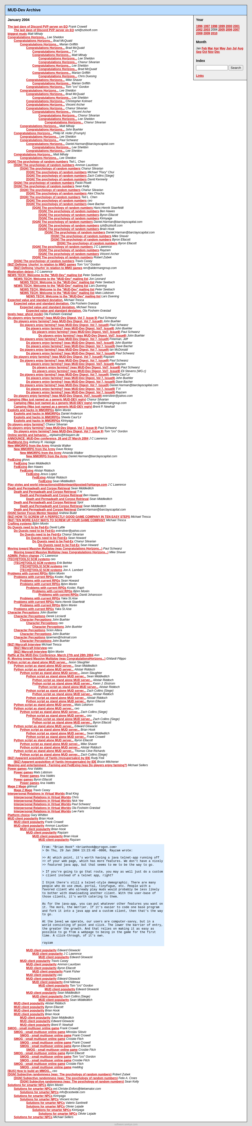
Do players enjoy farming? (26, 424)
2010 (214, 33)
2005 (221, 29)
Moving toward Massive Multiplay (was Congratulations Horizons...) (55, 548)
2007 (236, 29)
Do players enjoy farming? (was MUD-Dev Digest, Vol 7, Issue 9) (52, 318)
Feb (204, 48)
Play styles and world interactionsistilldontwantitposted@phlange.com (57, 484)
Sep (198, 52)
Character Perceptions (23, 612)
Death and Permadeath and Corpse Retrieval (39, 488)
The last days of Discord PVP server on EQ (38, 26)
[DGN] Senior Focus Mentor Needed (33, 513)
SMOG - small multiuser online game (33, 1028)
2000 (229, 26)
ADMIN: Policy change (23, 555)
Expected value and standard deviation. (35, 300)
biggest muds (17, 34)
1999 (221, 26)
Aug (240, 48)
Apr (216, 48)
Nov (211, 52)
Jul (234, 48)
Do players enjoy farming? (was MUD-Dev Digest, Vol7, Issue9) (70, 328)
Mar (210, 48)
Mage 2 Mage (17, 786)
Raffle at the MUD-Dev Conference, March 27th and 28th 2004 (50, 655)
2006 (229, 29)
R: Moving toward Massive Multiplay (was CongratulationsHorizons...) (57, 658)
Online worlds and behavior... (28, 435)
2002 (199, 29)
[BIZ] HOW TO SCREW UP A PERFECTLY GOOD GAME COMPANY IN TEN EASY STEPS (69, 516)
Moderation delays (21, 271)
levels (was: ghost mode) (25, 314)
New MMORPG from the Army (28, 445)
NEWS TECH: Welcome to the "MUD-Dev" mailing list (45, 275)
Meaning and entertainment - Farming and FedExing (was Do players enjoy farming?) (67, 765)
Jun (229, 48)
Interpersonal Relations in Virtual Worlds (36, 793)
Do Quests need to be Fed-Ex (28, 527)
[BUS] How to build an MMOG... (30, 1071)
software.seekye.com (126, 1124)
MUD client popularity (23, 818)
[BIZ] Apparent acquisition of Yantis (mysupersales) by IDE (49, 758)
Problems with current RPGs (28, 573)
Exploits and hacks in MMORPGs (31, 410)
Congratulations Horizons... (27, 37)
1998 (214, 26)
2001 (236, 26)
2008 (199, 33)
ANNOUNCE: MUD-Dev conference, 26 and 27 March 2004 (48, 438)
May (222, 48)
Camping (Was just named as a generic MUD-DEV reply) (47, 399)
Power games (17, 768)
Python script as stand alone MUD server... (38, 662)
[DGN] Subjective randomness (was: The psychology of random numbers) (59, 1074)
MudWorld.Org (18, 442)
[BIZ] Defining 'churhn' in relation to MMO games (42, 264)
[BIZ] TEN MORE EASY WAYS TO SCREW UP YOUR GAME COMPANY (56, 520)
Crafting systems (20, 523)
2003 (206, 29)
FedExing (14, 459)
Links (200, 75)
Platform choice (19, 815)
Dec (217, 52)
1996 (199, 26)
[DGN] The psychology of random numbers (38, 161)
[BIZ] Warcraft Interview (24, 644)
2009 (206, 33)
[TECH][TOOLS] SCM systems (29, 559)
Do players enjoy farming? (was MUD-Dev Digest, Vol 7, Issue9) (58, 321)
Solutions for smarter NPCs (27, 1085)
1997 (206, 26)
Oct (204, 52)
